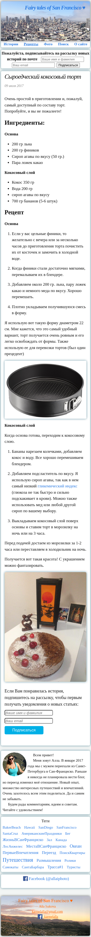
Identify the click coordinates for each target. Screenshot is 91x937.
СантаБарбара (33, 867)
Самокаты (10, 867)
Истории (11, 44)
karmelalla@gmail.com (47, 911)
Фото (48, 44)
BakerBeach (12, 827)
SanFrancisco (66, 827)
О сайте (80, 44)
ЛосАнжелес (13, 846)
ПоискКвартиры (72, 853)
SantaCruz (10, 833)
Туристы (73, 867)
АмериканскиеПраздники (42, 833)
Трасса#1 (55, 867)
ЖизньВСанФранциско (23, 839)
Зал (49, 840)
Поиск (63, 44)
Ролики (70, 860)
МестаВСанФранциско (46, 846)
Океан (76, 846)
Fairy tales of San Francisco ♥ (55, 8)
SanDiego (45, 827)
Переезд (49, 852)
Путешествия (18, 860)
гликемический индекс (57, 486)
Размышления (49, 860)
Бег (68, 833)
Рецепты (31, 44)
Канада (61, 840)
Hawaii (29, 827)
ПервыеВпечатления (21, 852)
